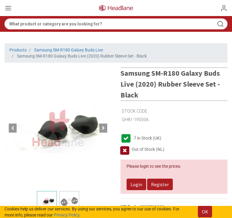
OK (205, 212)
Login (136, 184)
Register (160, 184)
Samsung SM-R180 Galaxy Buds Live (68, 50)
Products (18, 50)
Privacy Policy (66, 215)
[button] (13, 128)
